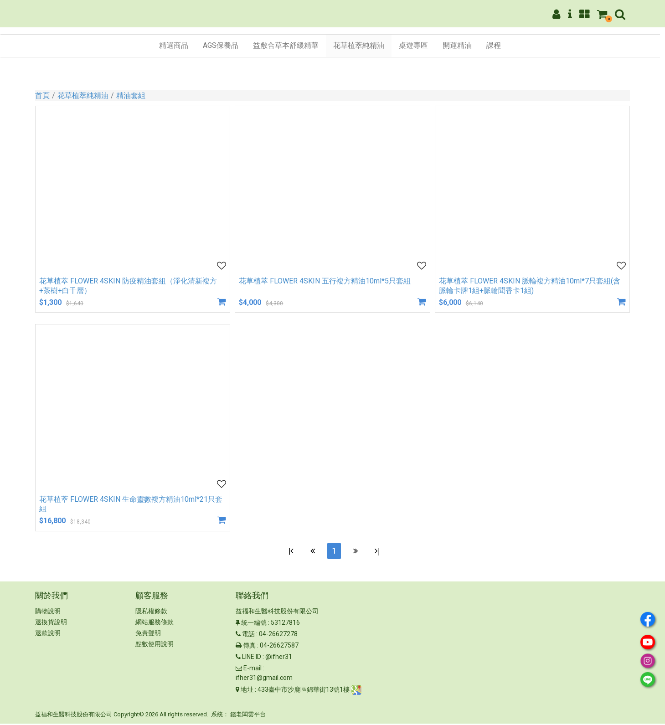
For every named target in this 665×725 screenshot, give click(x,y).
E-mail (252, 670)
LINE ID (251, 658)
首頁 (42, 95)
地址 (247, 691)
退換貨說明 (51, 623)
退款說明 (48, 634)
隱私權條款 (151, 613)
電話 (248, 635)
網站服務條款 (154, 623)
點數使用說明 (154, 645)
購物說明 (48, 613)
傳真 (249, 647)
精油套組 (130, 95)
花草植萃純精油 (82, 95)
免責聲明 (148, 634)
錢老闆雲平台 (248, 716)
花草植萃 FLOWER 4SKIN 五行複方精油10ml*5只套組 (325, 281)
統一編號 (254, 624)
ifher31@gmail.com (264, 679)
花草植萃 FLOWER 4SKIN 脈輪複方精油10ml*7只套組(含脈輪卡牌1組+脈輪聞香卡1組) (529, 286)
